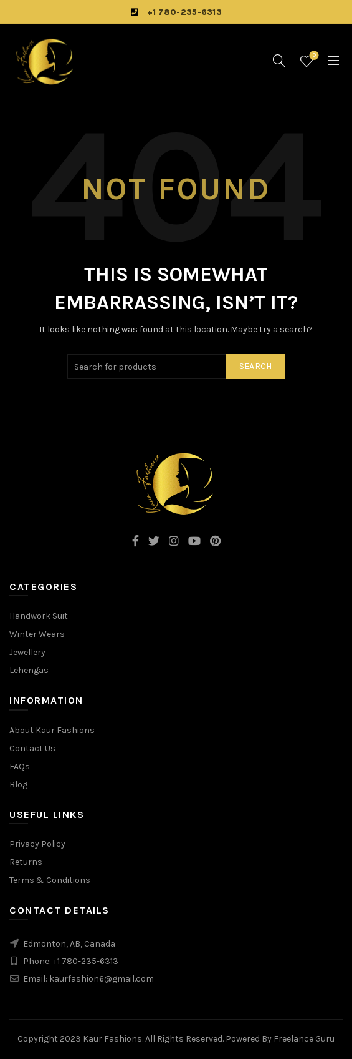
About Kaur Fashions (52, 730)
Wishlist (313, 56)
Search (255, 366)
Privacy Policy (37, 844)
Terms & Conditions (49, 880)
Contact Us (32, 748)
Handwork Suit (38, 616)
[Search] (279, 60)
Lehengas (29, 670)
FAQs (19, 766)
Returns (25, 862)
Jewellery (27, 652)
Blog (18, 784)
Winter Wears (37, 634)
